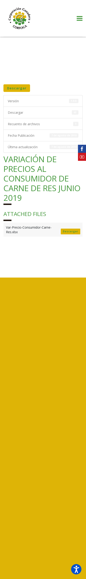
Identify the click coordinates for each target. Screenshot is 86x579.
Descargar (16, 88)
